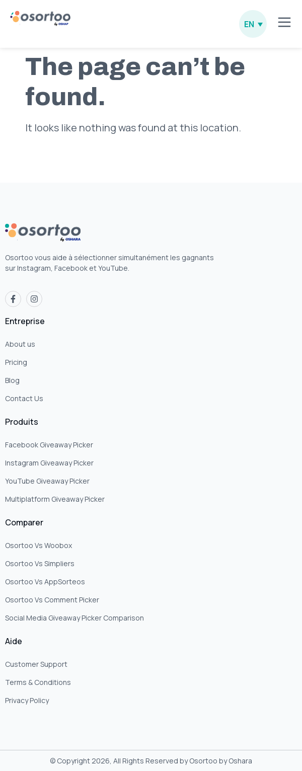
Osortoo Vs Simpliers (39, 563)
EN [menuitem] (249, 24)
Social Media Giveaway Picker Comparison (74, 618)
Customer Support (36, 664)
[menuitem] (253, 24)
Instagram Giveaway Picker (49, 463)
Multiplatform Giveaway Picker (55, 499)
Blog (12, 380)
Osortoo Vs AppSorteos (45, 581)
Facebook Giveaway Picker (49, 444)
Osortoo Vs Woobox (38, 545)
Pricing (16, 362)
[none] (253, 24)
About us (20, 344)
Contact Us (24, 398)
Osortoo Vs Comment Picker (52, 599)
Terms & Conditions (38, 682)
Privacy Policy (27, 700)
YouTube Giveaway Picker (47, 481)
